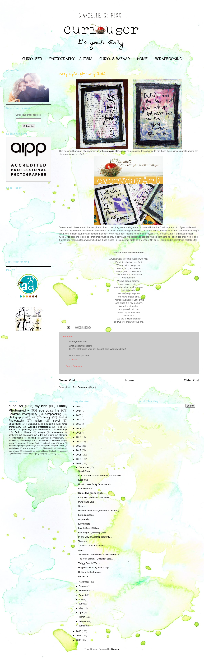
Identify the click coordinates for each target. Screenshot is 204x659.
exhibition (56, 440)
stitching (32, 437)
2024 (79, 410)
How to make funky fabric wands (94, 484)
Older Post (191, 380)
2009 (79, 463)
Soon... (81, 506)
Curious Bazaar (23, 432)
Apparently (83, 519)
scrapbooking (53, 414)
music (51, 445)
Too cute (82, 541)
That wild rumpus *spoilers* (91, 545)
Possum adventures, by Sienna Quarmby (98, 510)
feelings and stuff (37, 445)
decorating (28, 435)
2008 (79, 631)
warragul (54, 454)
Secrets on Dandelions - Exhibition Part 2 (98, 554)
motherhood (44, 429)
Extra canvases (86, 515)
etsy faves (43, 440)
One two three (85, 488)
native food (34, 443)
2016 (79, 432)
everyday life (49, 410)
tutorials (60, 445)
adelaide (60, 448)
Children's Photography (23, 414)
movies (21, 443)
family (46, 417)
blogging (63, 435)
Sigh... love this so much (90, 493)
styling (36, 454)
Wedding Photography (39, 427)
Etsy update (84, 523)
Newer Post (67, 380)
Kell (68, 237)
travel (56, 420)
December (84, 467)
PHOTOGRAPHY (61, 59)
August (82, 595)
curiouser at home (40, 451)
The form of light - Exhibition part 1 (95, 558)
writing (51, 435)
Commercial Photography (52, 438)
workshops (62, 429)
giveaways (27, 429)
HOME (142, 59)
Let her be (83, 576)
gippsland (64, 451)
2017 (79, 428)
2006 (79, 640)
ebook (53, 451)
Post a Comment (74, 366)
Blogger (115, 649)
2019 (79, 419)
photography (16, 417)
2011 (79, 454)
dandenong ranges (17, 445)
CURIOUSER (32, 59)
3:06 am (73, 359)
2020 (79, 415)
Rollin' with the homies (89, 572)
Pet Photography (46, 448)
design (41, 432)
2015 (79, 437)
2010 (79, 459)
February (84, 621)
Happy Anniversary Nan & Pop (93, 567)
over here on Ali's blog (108, 151)
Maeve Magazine (27, 440)
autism (39, 420)
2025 (79, 406)
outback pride (49, 443)
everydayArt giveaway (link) (92, 532)
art (33, 417)
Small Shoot (84, 471)
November (84, 582)
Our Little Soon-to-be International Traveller (99, 475)
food (60, 427)
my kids (41, 406)
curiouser (16, 406)
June (81, 603)
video (40, 435)
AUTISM (85, 59)
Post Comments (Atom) (84, 387)
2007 (79, 635)
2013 (79, 446)
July (81, 599)
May (81, 608)
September (84, 590)
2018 (79, 424)
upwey (44, 454)
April (81, 612)
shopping (49, 423)
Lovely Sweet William (88, 528)
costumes (13, 435)
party (62, 443)
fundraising (13, 448)
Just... (81, 550)
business (26, 451)
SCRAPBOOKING (168, 59)
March (82, 617)
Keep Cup (83, 480)
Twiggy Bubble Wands (89, 563)
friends (12, 429)
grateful (32, 423)
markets (12, 440)
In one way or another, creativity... (95, 537)
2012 (79, 450)
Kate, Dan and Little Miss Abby (93, 497)
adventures (57, 432)
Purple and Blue (86, 501)
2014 (79, 441)
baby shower (14, 451)
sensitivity (27, 454)
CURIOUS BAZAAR (114, 59)
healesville (15, 454)
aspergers (15, 423)
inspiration (17, 437)
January (83, 625)
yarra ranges (29, 448)
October (83, 586)
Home (129, 380)
